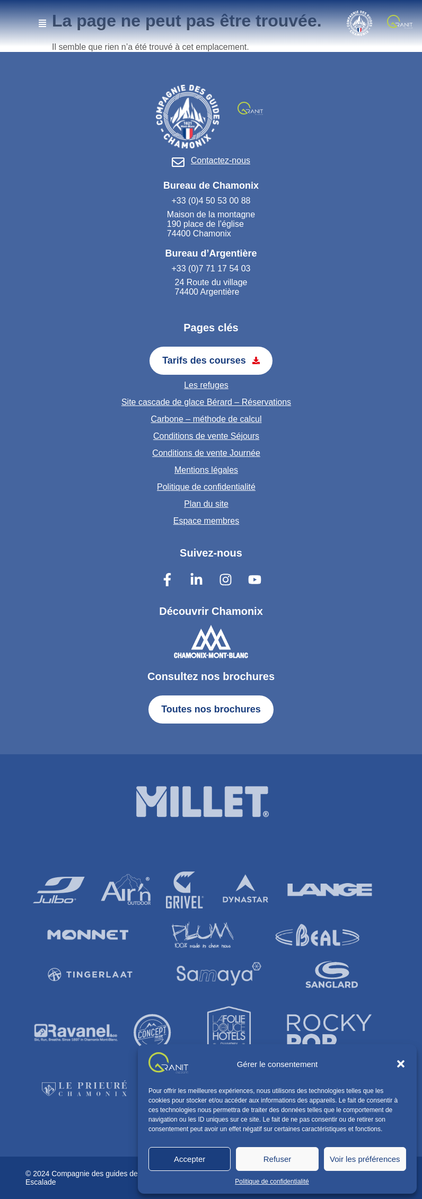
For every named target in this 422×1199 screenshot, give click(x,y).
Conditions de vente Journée (206, 452)
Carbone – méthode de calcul (206, 419)
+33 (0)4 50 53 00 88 (210, 200)
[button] (400, 1064)
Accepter (189, 1158)
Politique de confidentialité (272, 1181)
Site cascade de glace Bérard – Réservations (206, 402)
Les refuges (206, 385)
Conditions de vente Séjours (206, 435)
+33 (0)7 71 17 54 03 (210, 268)
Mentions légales (206, 469)
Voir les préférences (365, 1158)
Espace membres (206, 520)
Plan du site (206, 503)
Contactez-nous (220, 160)
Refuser (277, 1158)
